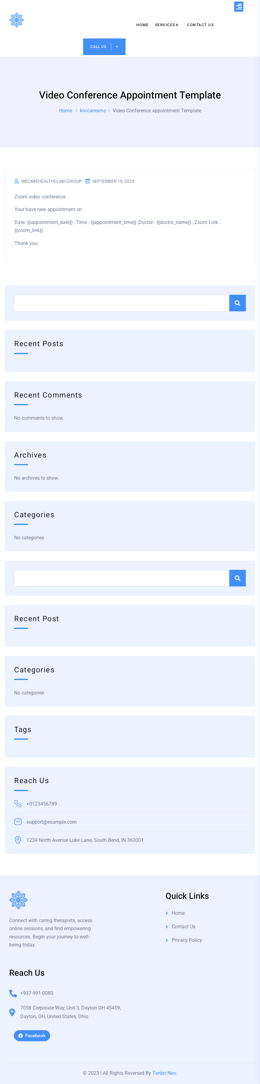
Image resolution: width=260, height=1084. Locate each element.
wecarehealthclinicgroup (51, 181)
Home (65, 111)
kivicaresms (93, 111)
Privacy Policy (187, 940)
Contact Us (183, 927)
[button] (238, 7)
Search (237, 303)
